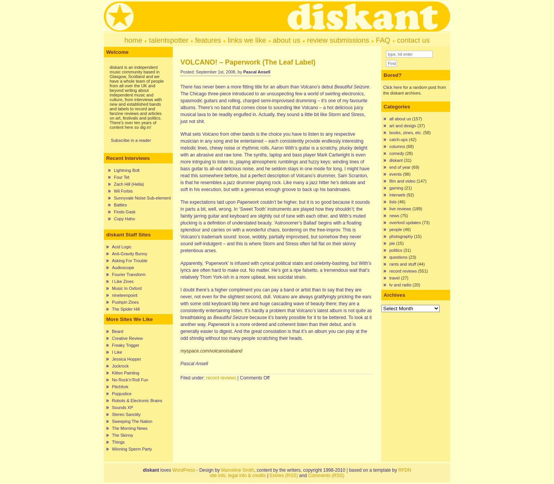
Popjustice (122, 393)
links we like (247, 40)
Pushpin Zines (125, 302)
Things (118, 442)
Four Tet (121, 177)
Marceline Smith (237, 470)
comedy (396, 153)
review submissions (338, 40)
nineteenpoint (124, 295)
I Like (117, 352)
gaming (396, 188)
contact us (413, 40)
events (395, 174)
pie (392, 243)
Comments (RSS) (326, 475)
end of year (399, 167)
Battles (120, 205)
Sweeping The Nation (132, 421)
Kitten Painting (125, 373)
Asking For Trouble (129, 260)
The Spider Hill (126, 309)
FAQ (383, 40)
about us (286, 40)
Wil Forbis (123, 191)
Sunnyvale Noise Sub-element (142, 198)
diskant (396, 160)
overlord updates (405, 222)
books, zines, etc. (405, 132)
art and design (402, 125)
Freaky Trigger (125, 345)
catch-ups (398, 139)
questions (398, 257)
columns (397, 146)
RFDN (404, 470)
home (133, 40)
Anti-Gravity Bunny (129, 253)
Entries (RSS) (284, 475)
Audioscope (123, 267)
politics (395, 250)
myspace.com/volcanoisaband (211, 351)
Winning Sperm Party (132, 449)
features (208, 40)
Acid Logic (122, 246)
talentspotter (169, 40)
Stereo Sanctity (126, 414)
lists (393, 202)
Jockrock (120, 366)
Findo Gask (124, 212)
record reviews (221, 378)
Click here (392, 87)
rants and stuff (402, 264)
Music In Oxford (127, 288)
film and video (402, 181)
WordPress (183, 470)
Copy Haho (124, 218)
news (394, 215)
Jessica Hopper (126, 359)
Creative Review (127, 338)
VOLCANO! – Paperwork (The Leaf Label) (247, 62)
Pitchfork (120, 386)
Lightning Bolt (127, 170)
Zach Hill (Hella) (129, 184)
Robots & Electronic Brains (137, 400)
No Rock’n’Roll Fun (130, 380)
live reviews (400, 208)
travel (394, 278)
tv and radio (400, 285)
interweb (397, 195)
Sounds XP (122, 407)
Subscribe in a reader (131, 140)
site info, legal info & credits (238, 475)
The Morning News (129, 428)
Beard (117, 331)
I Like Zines (122, 281)
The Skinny (122, 435)
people (395, 229)
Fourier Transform (128, 274)
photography (401, 236)
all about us (400, 118)
